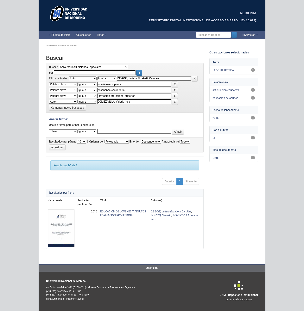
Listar (101, 34)
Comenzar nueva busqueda (67, 107)
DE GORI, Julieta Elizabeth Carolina (171, 211)
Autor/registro (170, 141)
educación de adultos (225, 98)
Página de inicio (60, 35)
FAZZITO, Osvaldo (161, 215)
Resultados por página (62, 141)
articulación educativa (225, 90)
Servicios (250, 35)
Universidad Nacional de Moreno (61, 45)
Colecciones (83, 34)
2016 (215, 117)
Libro (215, 157)
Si (213, 137)
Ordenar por (96, 141)
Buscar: (53, 67)
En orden (134, 141)
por (51, 72)
